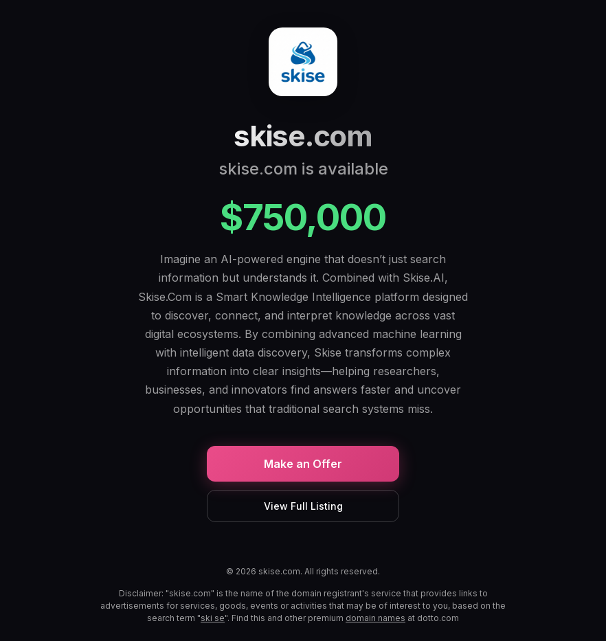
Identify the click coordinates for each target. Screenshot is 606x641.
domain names (375, 618)
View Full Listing (303, 506)
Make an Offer (303, 464)
